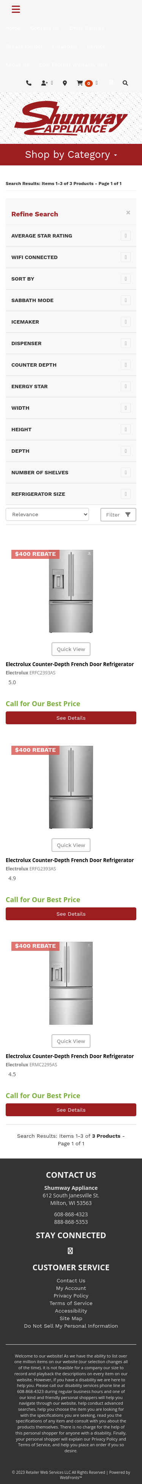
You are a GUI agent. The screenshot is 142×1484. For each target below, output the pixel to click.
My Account (71, 1288)
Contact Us (70, 1280)
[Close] (128, 212)
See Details (71, 718)
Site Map (71, 1318)
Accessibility (71, 1311)
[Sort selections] (47, 514)
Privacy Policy (71, 1296)
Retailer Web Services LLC (48, 1472)
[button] (87, 83)
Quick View (71, 649)
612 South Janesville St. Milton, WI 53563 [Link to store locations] (71, 1195)
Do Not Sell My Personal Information (71, 1326)
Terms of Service (71, 1303)
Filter (118, 515)
